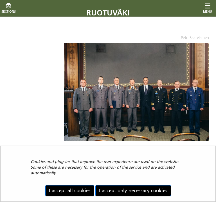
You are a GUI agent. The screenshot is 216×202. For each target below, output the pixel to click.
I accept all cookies (70, 190)
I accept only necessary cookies (133, 190)
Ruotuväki (108, 12)
